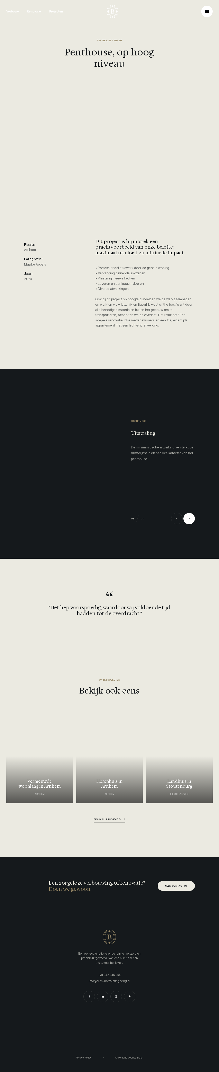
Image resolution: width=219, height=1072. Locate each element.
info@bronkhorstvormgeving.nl (109, 980)
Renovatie (34, 11)
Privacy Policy (83, 1057)
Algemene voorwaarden (129, 1057)
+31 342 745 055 (109, 974)
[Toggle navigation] (207, 11)
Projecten (56, 11)
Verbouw (12, 11)
